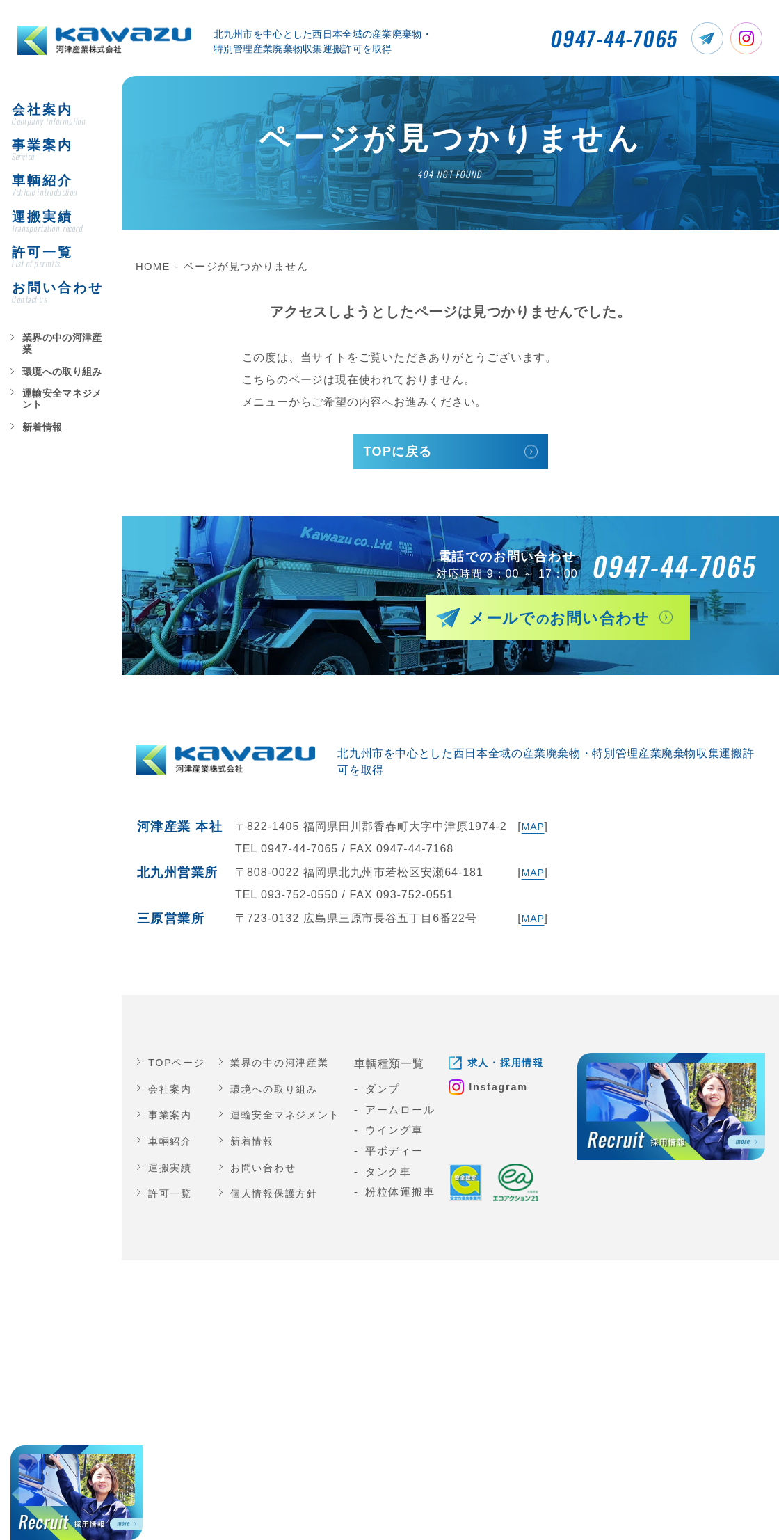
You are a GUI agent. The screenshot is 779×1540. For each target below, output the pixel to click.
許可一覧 (171, 1196)
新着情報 (37, 420)
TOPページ (174, 1066)
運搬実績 (171, 1171)
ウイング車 (400, 1133)
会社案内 (171, 1092)
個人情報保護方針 (275, 1196)
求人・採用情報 (515, 1066)
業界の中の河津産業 (57, 353)
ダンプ (388, 1092)
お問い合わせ (264, 1171)
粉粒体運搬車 (406, 1195)
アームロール (406, 1113)
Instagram (506, 1091)
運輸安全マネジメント (62, 398)
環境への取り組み (53, 376)
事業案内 (171, 1118)
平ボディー (400, 1154)
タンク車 (394, 1175)
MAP (531, 830)
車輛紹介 (171, 1144)
